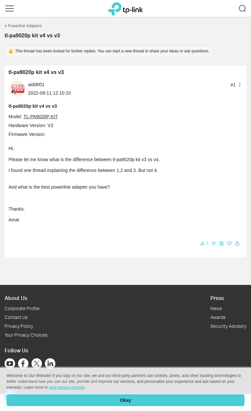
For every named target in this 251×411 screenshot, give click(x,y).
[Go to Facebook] (23, 363)
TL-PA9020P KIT (41, 116)
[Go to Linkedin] (50, 363)
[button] (9, 8)
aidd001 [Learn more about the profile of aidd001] (36, 84)
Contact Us (16, 317)
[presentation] (17, 89)
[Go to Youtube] (10, 363)
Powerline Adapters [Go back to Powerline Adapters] (25, 26)
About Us (16, 297)
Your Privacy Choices (26, 335)
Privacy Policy (19, 326)
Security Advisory (228, 326)
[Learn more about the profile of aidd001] (18, 88)
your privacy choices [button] (67, 387)
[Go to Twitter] (36, 364)
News (216, 308)
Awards (217, 317)
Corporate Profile (22, 308)
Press (217, 297)
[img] (221, 243)
